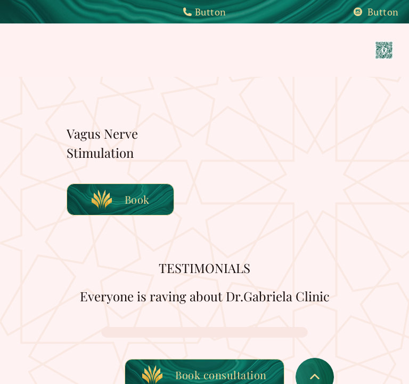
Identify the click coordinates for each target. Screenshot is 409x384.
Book (121, 199)
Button (204, 11)
